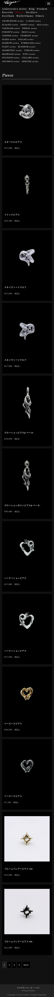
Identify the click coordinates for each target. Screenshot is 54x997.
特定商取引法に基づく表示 (28, 988)
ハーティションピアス (15, 578)
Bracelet (7, 12)
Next (26, 965)
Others (39, 16)
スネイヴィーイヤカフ (15, 287)
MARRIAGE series (11, 54)
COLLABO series (30, 58)
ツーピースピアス (13, 724)
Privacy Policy (28, 991)
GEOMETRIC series (12, 50)
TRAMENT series (29, 36)
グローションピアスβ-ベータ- (19, 433)
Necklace (32, 12)
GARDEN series (10, 36)
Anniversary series (14, 9)
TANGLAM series (11, 28)
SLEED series (9, 39)
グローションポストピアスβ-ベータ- (22, 505)
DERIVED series (30, 61)
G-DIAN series (33, 21)
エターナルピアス (13, 142)
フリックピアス (12, 215)
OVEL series (29, 54)
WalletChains (24, 16)
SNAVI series (28, 32)
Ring (32, 9)
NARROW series (10, 43)
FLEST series (9, 47)
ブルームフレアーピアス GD (18, 869)
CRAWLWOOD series (13, 21)
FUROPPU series (10, 32)
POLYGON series (10, 58)
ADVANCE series (11, 61)
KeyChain (8, 16)
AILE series (43, 25)
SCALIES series (10, 25)
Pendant (42, 9)
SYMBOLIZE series (31, 43)
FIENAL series (29, 28)
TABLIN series (31, 50)
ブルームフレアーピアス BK (18, 942)
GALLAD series (26, 39)
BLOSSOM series (26, 47)
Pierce (19, 12)
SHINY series (27, 25)
